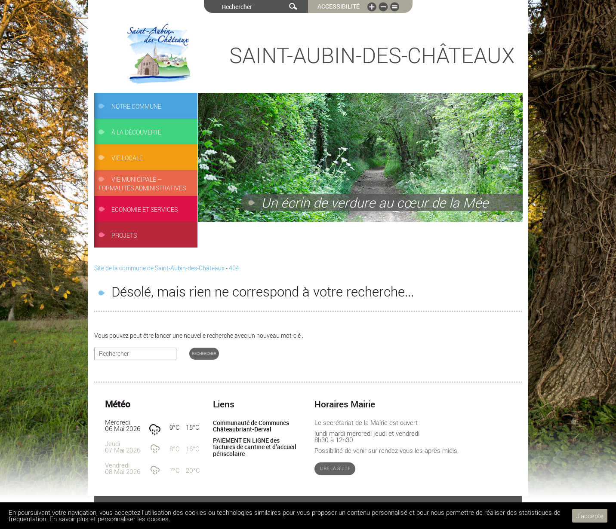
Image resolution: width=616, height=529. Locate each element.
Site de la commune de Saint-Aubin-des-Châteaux (159, 268)
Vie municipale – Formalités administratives (142, 184)
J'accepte (590, 515)
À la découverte (136, 132)
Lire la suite (335, 468)
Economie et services (144, 210)
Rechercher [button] (204, 353)
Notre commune (136, 106)
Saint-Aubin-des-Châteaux (372, 55)
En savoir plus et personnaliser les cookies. (109, 518)
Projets (124, 235)
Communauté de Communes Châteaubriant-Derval (251, 426)
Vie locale (127, 158)
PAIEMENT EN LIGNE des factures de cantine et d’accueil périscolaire (254, 447)
